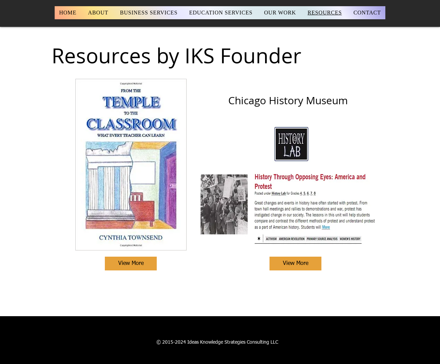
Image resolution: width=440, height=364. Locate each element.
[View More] (131, 263)
